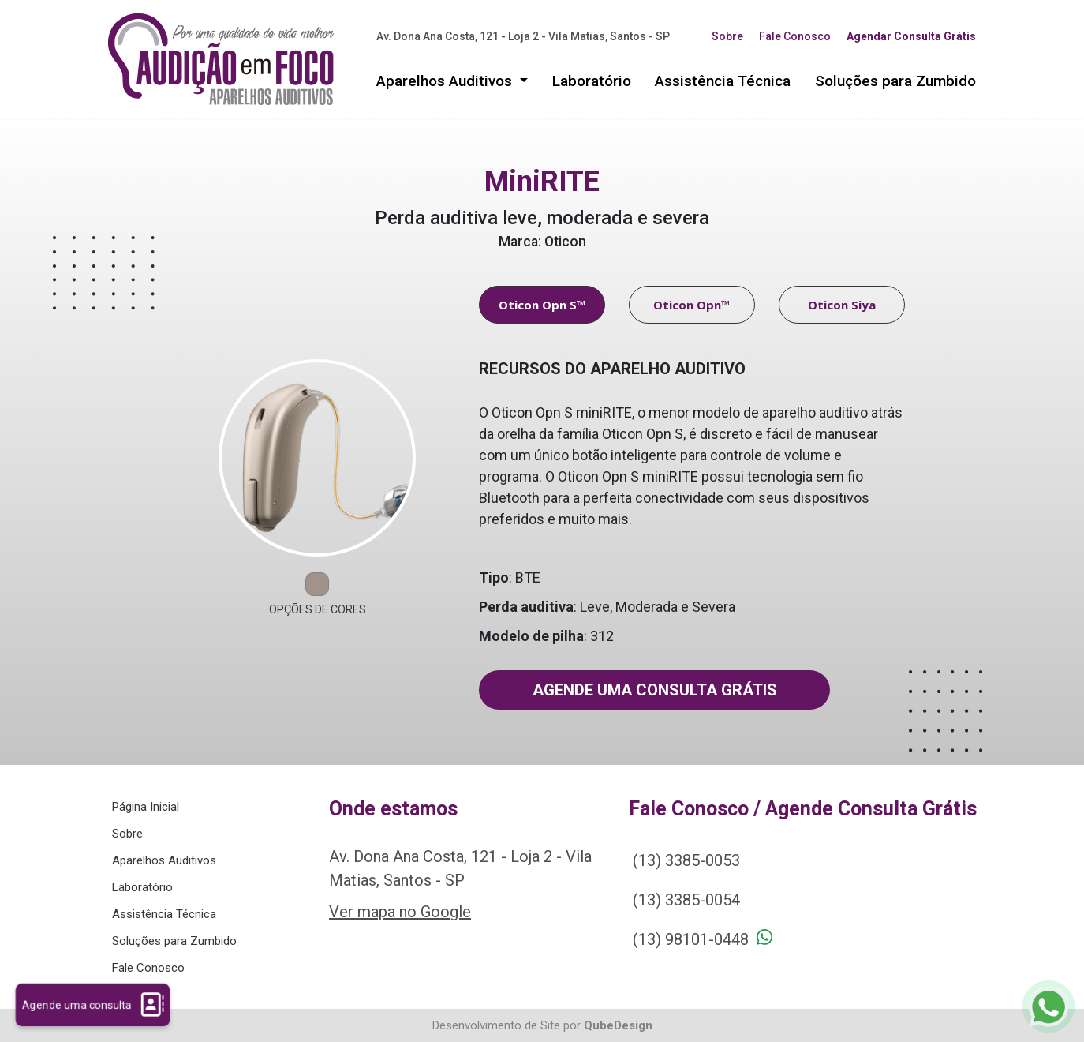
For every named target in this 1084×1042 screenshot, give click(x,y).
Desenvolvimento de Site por (506, 1025)
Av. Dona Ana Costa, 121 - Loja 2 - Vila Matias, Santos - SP (523, 36)
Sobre (727, 36)
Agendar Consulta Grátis (911, 36)
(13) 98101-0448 (691, 939)
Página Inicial (145, 807)
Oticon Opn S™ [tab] (542, 305)
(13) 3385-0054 (686, 899)
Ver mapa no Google (400, 911)
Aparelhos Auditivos (164, 860)
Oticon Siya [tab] (842, 305)
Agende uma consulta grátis (655, 689)
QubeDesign (618, 1025)
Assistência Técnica (723, 81)
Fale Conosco (795, 36)
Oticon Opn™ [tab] (692, 305)
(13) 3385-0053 (686, 860)
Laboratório (591, 81)
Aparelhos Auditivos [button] (446, 81)
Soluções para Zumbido (895, 81)
